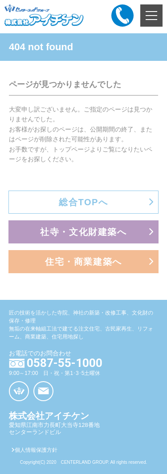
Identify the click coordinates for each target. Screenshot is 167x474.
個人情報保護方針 (34, 450)
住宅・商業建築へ (83, 262)
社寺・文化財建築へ (83, 232)
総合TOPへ (83, 202)
